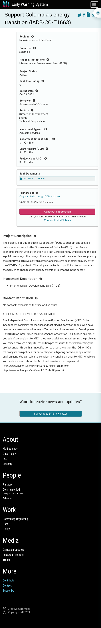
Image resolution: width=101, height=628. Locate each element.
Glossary (7, 464)
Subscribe (8, 590)
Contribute (9, 580)
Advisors (8, 498)
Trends (7, 560)
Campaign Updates (13, 549)
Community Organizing (15, 519)
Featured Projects (13, 554)
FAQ (5, 459)
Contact (7, 585)
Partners (8, 484)
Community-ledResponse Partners (14, 491)
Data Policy (9, 453)
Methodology (10, 448)
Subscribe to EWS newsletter (50, 413)
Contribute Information (57, 211)
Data (5, 524)
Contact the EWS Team (57, 220)
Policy (6, 529)
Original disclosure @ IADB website (39, 196)
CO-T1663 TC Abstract (32, 178)
